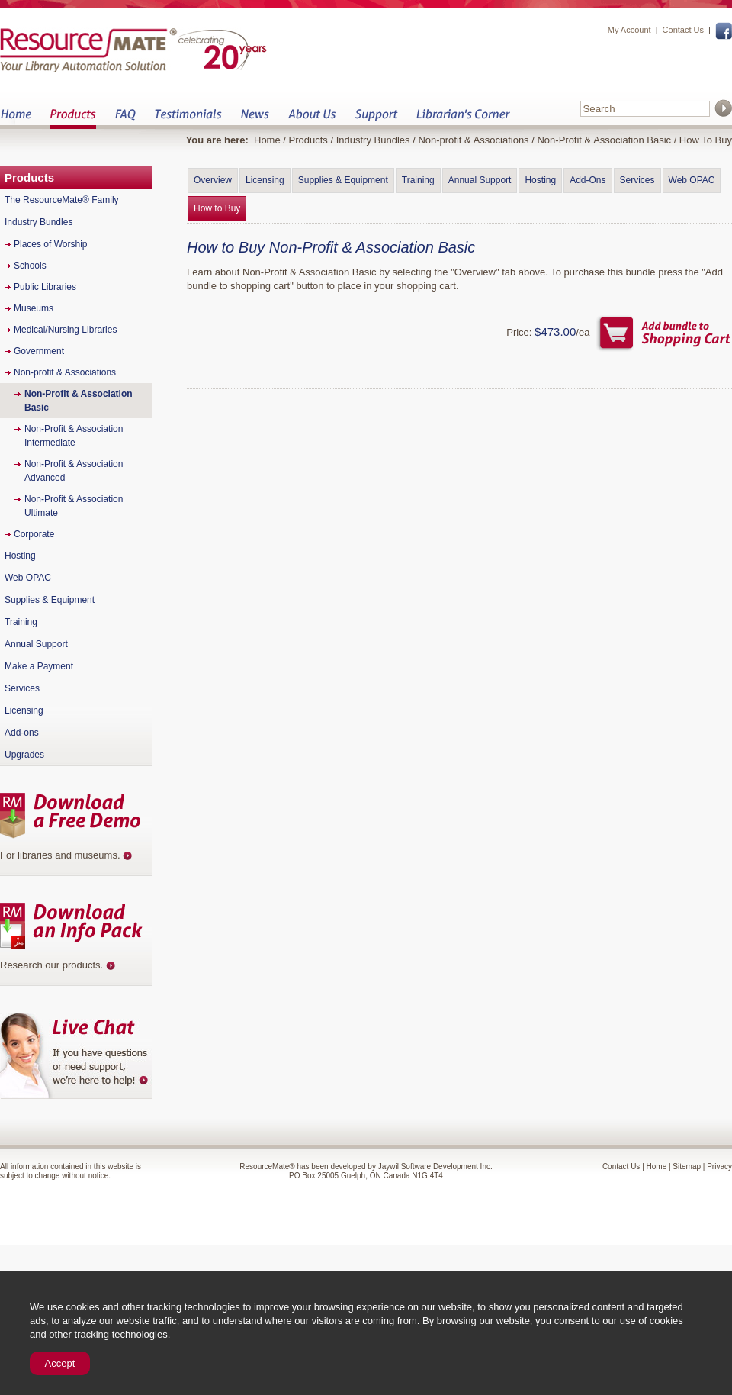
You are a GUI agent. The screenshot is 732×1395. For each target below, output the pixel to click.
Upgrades (24, 754)
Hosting (540, 180)
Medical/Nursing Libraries (65, 329)
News (254, 118)
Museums (33, 308)
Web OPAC (692, 180)
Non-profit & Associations (473, 140)
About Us (311, 118)
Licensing (265, 180)
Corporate (34, 534)
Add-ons (22, 732)
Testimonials (188, 118)
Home (15, 118)
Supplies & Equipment (343, 180)
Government (39, 351)
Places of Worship (51, 244)
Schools (30, 265)
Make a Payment (39, 666)
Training (418, 180)
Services (637, 180)
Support (376, 118)
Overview (213, 180)
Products (73, 118)
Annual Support (480, 180)
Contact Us (683, 29)
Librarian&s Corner (463, 118)
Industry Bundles (373, 140)
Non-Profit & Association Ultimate (73, 506)
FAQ (125, 118)
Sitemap (687, 1166)
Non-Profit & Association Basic (604, 140)
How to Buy (217, 208)
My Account (629, 29)
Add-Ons (587, 180)
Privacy (719, 1166)
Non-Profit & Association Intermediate (73, 436)
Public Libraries (45, 287)
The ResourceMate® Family (62, 200)
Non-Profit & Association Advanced (73, 471)
